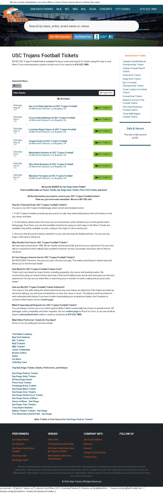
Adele (15, 356)
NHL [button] (83, 9)
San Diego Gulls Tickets (68, 190)
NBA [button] (75, 9)
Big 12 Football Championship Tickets (133, 84)
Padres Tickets (49, 190)
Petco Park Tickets (88, 190)
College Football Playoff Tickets (134, 70)
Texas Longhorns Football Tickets (135, 91)
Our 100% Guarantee (60, 37)
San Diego (68, 187)
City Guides (122, 9)
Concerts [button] (105, 9)
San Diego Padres (41, 9)
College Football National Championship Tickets (134, 63)
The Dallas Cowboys (22, 334)
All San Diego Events (22, 379)
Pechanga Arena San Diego (61, 444)
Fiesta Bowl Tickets (132, 75)
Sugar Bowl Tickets (132, 79)
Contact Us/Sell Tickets (95, 452)
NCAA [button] (92, 9)
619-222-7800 (148, 9)
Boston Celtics (19, 353)
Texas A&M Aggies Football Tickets (131, 115)
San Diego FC (18, 444)
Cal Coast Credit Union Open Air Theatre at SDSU (61, 450)
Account (88, 448)
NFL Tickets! (18, 340)
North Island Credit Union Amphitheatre (59, 457)
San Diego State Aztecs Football (23, 450)
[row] (63, 107)
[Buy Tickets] (103, 107)
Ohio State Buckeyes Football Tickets (132, 108)
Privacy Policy (90, 457)
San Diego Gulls (19, 455)
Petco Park (53, 439)
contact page (46, 299)
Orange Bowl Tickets (132, 96)
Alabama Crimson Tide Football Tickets (133, 101)
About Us (88, 444)
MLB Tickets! (18, 343)
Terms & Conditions (93, 439)
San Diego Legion (20, 460)
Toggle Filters (106, 93)
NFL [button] (67, 9)
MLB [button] (59, 9)
